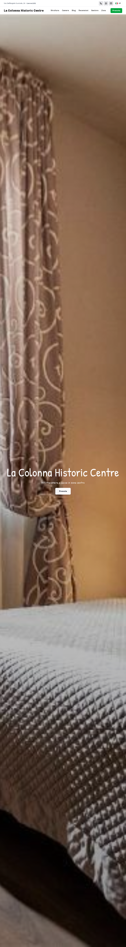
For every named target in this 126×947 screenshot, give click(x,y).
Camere (65, 10)
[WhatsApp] (106, 3)
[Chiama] (101, 3)
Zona (103, 10)
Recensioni (83, 10)
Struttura (55, 10)
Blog (74, 10)
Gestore (94, 10)
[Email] (111, 3)
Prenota (116, 10)
